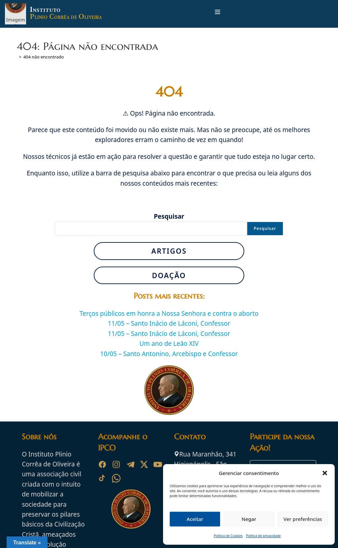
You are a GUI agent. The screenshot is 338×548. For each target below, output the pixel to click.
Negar (249, 519)
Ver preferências (303, 519)
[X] (144, 464)
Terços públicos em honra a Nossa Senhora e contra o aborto (169, 313)
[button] (324, 473)
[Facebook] (102, 464)
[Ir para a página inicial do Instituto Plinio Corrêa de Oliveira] (131, 508)
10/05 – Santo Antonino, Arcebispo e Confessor (169, 353)
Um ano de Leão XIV (169, 343)
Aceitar (194, 519)
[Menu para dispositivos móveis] (217, 14)
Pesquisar (169, 216)
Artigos (168, 251)
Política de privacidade (263, 535)
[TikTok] (102, 478)
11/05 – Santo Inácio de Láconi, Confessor (169, 323)
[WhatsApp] (116, 478)
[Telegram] (130, 464)
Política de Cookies (228, 535)
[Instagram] (116, 464)
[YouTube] (157, 464)
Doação (169, 275)
